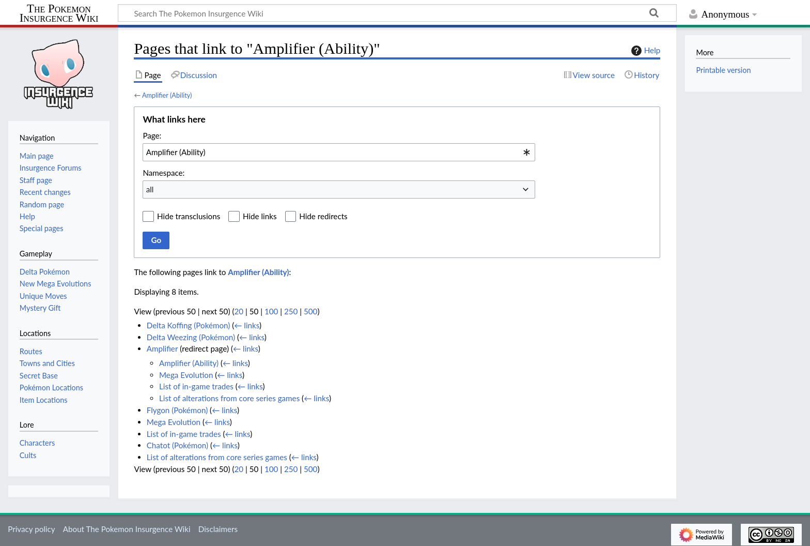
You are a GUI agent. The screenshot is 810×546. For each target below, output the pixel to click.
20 (238, 311)
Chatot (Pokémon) (177, 445)
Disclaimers (218, 529)
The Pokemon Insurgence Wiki (59, 13)
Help (644, 51)
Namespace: (163, 172)
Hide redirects (323, 216)
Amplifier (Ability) (167, 95)
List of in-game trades (196, 386)
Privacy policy (31, 529)
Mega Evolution (186, 375)
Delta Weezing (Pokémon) (191, 337)
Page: (152, 135)
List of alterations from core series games (229, 398)
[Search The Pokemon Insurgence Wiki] (397, 13)
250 (291, 311)
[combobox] (339, 152)
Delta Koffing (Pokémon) (188, 325)
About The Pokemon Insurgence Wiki (127, 529)
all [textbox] (150, 189)
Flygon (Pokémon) (177, 410)
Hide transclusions (188, 216)
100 (271, 311)
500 (310, 311)
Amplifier (162, 348)
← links (246, 325)
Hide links (260, 216)
